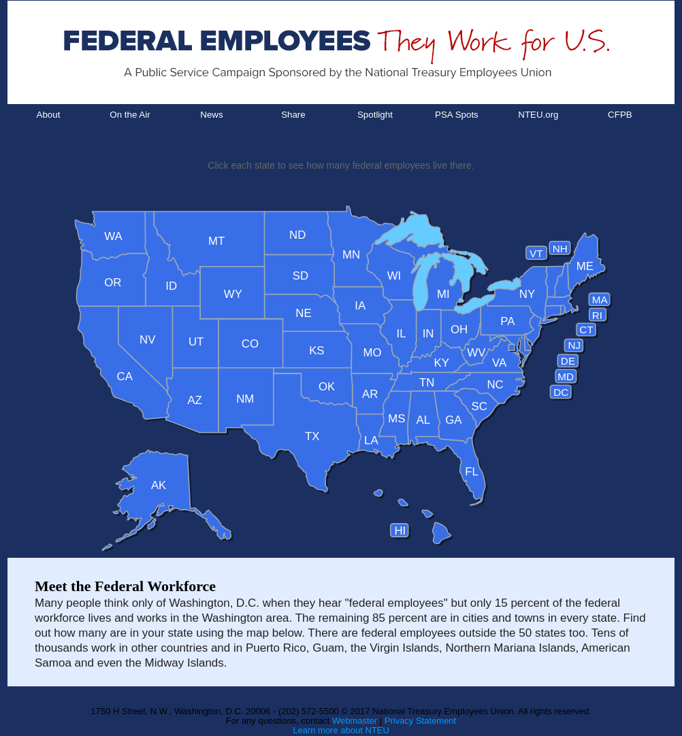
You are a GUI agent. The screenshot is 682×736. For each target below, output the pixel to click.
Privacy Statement (421, 721)
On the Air (130, 115)
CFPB (620, 115)
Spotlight (375, 115)
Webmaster (354, 721)
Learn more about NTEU (341, 730)
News (211, 115)
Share (293, 115)
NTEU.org (538, 115)
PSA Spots (456, 115)
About (49, 115)
